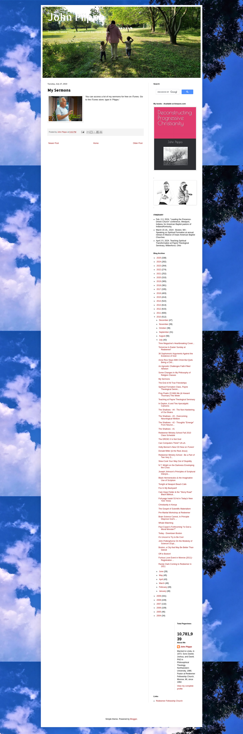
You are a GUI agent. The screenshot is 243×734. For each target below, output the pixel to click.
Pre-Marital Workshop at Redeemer (174, 512)
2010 (159, 317)
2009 (159, 596)
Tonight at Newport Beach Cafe (172, 484)
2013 (159, 305)
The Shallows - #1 (166, 429)
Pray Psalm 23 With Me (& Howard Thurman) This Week (174, 394)
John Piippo (76, 16)
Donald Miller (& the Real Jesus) (172, 451)
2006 (159, 608)
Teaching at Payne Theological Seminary (176, 399)
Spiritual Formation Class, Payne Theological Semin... (173, 388)
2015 (159, 297)
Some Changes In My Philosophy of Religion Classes (174, 373)
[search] (167, 91)
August (162, 336)
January (163, 591)
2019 (159, 281)
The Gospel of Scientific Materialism (174, 509)
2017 (159, 289)
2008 (159, 600)
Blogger (133, 719)
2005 (159, 612)
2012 (159, 309)
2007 (159, 604)
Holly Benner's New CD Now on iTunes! (176, 447)
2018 (159, 285)
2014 (159, 301)
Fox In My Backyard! (167, 488)
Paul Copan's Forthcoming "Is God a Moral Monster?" (174, 528)
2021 (159, 273)
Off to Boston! (164, 554)
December (164, 320)
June (161, 571)
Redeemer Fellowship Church (169, 701)
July (161, 340)
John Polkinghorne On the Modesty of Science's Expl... (175, 542)
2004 (159, 615)
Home (96, 143)
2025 (159, 258)
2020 (159, 277)
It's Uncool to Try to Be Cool (170, 537)
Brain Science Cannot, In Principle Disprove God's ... (173, 517)
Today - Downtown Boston (170, 533)
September (164, 332)
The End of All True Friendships (172, 383)
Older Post (138, 143)
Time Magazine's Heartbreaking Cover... (176, 343)
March (162, 583)
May (161, 575)
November (164, 324)
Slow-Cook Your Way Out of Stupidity (175, 461)
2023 (159, 266)
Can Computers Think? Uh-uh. (172, 443)
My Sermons (164, 379)
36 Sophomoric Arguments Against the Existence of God (175, 354)
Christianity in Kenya (167, 505)
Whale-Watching (165, 523)
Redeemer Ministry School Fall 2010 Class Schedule (174, 434)
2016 (159, 293)
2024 (159, 262)
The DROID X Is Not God (169, 439)
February (163, 587)
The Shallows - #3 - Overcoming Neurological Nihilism (172, 417)
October (163, 328)
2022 (159, 269)
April (161, 579)
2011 (159, 313)
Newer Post (53, 143)
